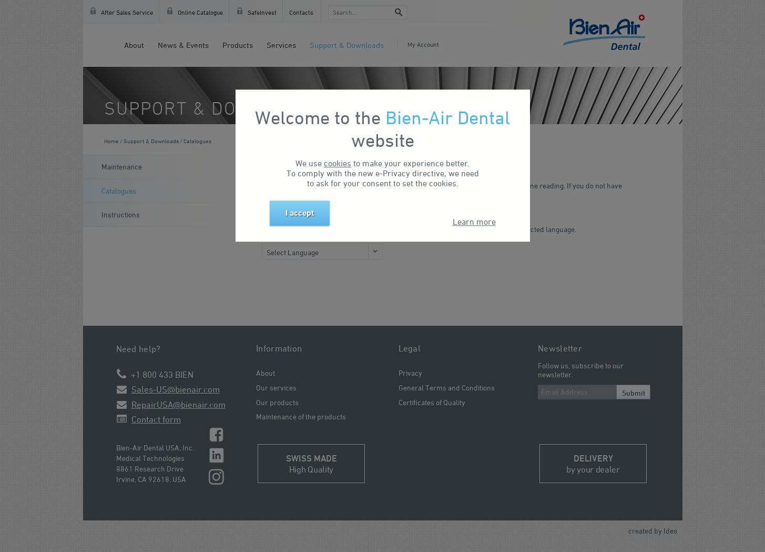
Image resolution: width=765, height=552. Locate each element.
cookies (337, 163)
